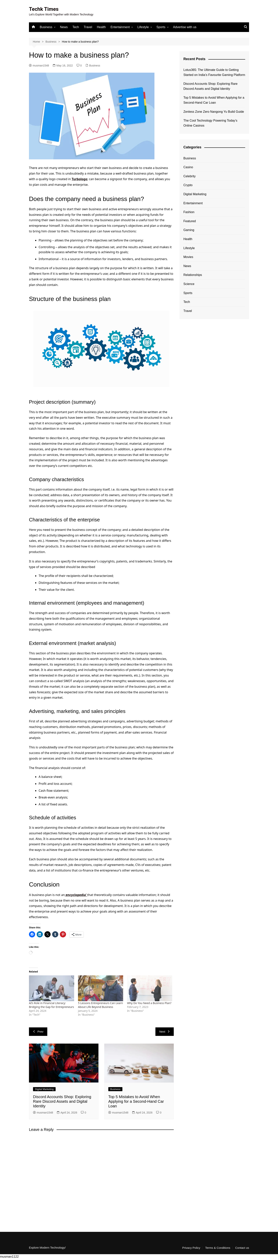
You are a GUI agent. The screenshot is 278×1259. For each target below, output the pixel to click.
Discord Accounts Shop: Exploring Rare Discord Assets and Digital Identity (62, 1101)
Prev (38, 1031)
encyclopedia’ (76, 895)
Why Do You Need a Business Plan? (149, 1003)
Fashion (188, 212)
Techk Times (44, 9)
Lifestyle (143, 27)
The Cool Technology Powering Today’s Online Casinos (210, 123)
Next (164, 1031)
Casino (188, 167)
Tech (75, 27)
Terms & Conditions (217, 1247)
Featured (189, 221)
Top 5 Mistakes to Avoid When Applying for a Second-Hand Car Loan (136, 1101)
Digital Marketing (44, 1089)
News (64, 27)
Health (101, 27)
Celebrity (189, 176)
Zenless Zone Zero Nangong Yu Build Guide (213, 111)
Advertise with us (184, 27)
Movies (188, 257)
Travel (88, 27)
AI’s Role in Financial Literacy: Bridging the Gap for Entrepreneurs (51, 1005)
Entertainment (120, 27)
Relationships (192, 275)
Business (46, 27)
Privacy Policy (191, 1247)
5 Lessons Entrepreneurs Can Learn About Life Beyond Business (100, 1005)
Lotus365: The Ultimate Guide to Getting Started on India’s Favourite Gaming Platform (214, 72)
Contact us (242, 1247)
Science (188, 284)
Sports (160, 27)
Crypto (187, 185)
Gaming (188, 230)
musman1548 (39, 65)
